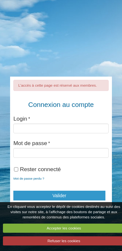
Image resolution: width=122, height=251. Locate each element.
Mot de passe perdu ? (28, 178)
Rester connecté (37, 169)
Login (20, 118)
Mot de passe (30, 143)
